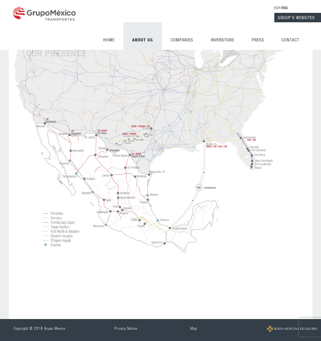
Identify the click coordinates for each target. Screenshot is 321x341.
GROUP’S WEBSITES (296, 17)
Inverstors (222, 39)
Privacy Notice (126, 328)
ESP (277, 8)
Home (109, 39)
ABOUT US (142, 39)
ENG (285, 8)
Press (258, 39)
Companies (182, 39)
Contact (290, 39)
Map (193, 328)
